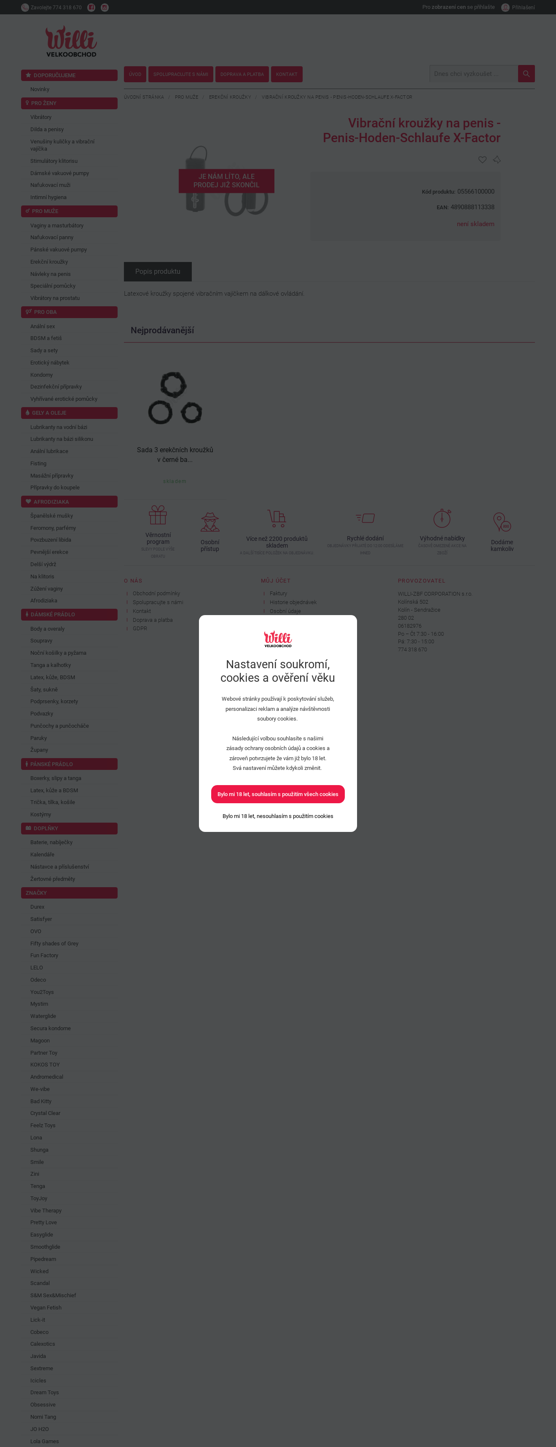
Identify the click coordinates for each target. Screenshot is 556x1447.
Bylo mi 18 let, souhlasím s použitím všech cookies (278, 794)
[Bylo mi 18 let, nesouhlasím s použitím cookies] (278, 816)
